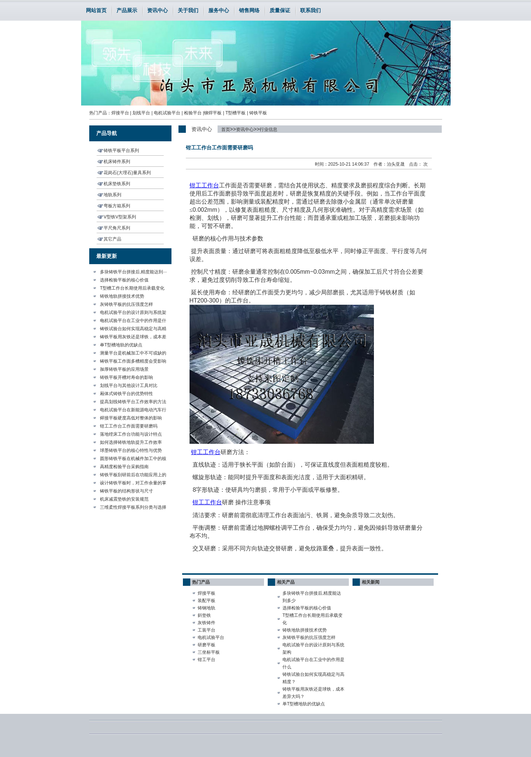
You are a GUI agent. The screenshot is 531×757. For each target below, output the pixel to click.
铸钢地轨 (206, 608)
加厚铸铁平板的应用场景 (124, 369)
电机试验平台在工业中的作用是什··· (133, 321)
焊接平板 (206, 593)
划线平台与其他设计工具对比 (128, 385)
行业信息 (268, 129)
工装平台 (206, 630)
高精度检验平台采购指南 (124, 466)
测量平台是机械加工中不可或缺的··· (133, 353)
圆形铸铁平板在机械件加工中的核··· (133, 459)
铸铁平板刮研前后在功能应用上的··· (133, 475)
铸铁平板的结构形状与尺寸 (126, 491)
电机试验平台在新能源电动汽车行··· (133, 410)
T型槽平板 (235, 112)
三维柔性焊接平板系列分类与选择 (133, 507)
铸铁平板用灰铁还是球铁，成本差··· (133, 337)
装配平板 (206, 600)
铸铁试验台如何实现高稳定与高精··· (133, 329)
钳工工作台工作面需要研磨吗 (128, 426)
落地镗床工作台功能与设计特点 (131, 434)
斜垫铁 (204, 615)
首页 (225, 129)
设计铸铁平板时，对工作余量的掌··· (133, 483)
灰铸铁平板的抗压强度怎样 (126, 304)
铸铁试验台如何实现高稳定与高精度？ (313, 678)
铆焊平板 (213, 112)
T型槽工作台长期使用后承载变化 (132, 288)
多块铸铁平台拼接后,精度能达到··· (133, 271)
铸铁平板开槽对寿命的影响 (126, 377)
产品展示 (127, 10)
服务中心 (218, 10)
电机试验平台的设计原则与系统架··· (133, 313)
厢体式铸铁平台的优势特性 (126, 393)
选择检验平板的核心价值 (124, 280)
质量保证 (280, 10)
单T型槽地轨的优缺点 (121, 345)
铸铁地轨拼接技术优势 (122, 296)
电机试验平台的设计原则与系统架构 (313, 648)
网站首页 (96, 10)
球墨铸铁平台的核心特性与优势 (131, 450)
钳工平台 (206, 659)
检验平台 (193, 112)
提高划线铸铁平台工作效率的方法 (133, 401)
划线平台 (141, 112)
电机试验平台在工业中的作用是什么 (313, 663)
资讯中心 (157, 10)
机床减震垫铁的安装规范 (124, 499)
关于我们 (188, 10)
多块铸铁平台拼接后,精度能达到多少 (311, 597)
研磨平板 (206, 644)
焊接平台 (120, 112)
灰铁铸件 (206, 622)
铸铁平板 (258, 112)
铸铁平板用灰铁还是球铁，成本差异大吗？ (313, 693)
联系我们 (310, 10)
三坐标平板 (209, 652)
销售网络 (249, 10)
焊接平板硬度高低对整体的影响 (131, 418)
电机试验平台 (167, 112)
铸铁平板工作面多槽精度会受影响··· (133, 362)
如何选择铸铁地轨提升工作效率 (131, 442)
